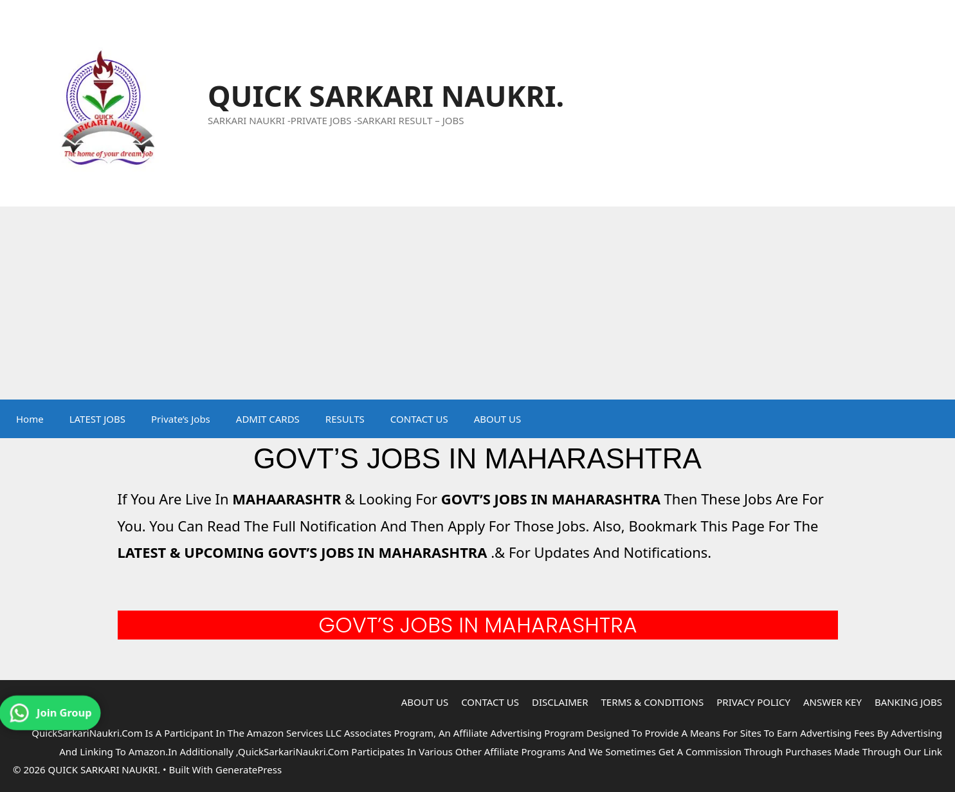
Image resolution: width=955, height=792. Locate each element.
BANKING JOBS (908, 701)
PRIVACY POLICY (753, 701)
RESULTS (345, 418)
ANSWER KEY (832, 701)
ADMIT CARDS (268, 418)
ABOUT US (497, 418)
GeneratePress (248, 769)
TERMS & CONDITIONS (652, 701)
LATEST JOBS (97, 418)
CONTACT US (419, 418)
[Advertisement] (478, 303)
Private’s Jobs (180, 418)
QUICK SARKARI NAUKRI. (386, 95)
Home (30, 418)
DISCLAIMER (560, 701)
